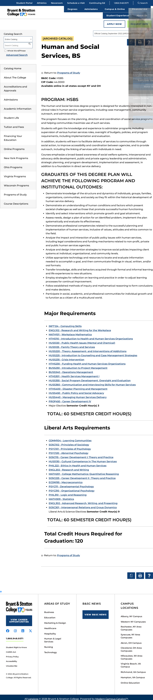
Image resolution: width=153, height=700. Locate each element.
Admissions (11, 96)
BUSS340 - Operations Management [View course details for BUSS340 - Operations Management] (71, 368)
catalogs (33, 695)
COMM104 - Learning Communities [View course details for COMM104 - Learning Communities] (70, 437)
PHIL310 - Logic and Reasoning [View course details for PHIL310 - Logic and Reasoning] (68, 491)
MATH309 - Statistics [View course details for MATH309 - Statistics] (61, 495)
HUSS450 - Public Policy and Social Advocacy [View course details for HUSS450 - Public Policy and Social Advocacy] (76, 389)
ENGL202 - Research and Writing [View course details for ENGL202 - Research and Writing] (69, 466)
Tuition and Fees (14, 123)
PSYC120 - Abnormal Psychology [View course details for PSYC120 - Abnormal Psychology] (68, 449)
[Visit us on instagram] (15, 628)
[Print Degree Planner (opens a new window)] (130, 39)
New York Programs (16, 154)
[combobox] (123, 30)
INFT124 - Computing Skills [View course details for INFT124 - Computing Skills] (65, 322)
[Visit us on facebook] (7, 628)
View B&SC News (96, 611)
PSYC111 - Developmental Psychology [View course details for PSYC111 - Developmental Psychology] (71, 483)
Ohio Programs (13, 164)
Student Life (11, 114)
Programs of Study (15, 191)
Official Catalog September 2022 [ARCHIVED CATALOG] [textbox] (118, 30)
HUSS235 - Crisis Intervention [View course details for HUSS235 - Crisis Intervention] (66, 356)
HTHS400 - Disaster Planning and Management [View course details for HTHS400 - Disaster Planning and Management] (78, 385)
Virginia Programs (15, 173)
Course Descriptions (16, 200)
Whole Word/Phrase (16, 47)
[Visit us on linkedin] (22, 628)
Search (143, 3)
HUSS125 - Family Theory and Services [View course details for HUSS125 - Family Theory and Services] (72, 343)
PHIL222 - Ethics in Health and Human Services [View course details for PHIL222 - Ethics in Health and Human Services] (77, 462)
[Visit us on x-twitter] (30, 628)
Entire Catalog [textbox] (11, 36)
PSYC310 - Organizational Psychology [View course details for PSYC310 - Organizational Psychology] (71, 487)
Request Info (139, 20)
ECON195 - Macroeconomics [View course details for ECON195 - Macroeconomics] (65, 479)
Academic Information (17, 105)
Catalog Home (12, 65)
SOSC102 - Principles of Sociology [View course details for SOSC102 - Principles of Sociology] (69, 441)
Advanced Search (14, 51)
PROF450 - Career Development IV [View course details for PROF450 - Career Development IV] (70, 398)
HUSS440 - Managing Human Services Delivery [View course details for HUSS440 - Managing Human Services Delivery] (78, 394)
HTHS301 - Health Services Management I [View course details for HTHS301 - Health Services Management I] (74, 373)
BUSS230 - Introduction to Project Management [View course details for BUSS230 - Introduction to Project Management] (78, 364)
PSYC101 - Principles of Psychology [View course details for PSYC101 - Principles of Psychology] (70, 445)
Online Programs (14, 145)
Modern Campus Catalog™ (111, 695)
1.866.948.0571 (121, 3)
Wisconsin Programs (16, 182)
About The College (15, 74)
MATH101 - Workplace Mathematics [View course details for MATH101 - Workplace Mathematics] (70, 331)
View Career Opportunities (19, 617)
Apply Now (114, 20)
